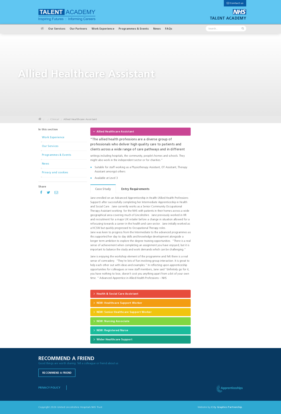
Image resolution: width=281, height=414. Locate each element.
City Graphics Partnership (226, 407)
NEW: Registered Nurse (110, 330)
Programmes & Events (134, 29)
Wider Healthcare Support (112, 339)
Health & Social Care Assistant (115, 294)
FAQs (168, 29)
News (157, 29)
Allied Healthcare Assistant (80, 119)
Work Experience (103, 29)
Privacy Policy (49, 388)
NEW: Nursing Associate (111, 321)
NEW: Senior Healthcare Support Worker (122, 312)
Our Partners (78, 29)
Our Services (56, 29)
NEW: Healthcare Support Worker (117, 303)
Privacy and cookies (55, 172)
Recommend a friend (57, 373)
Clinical (54, 119)
